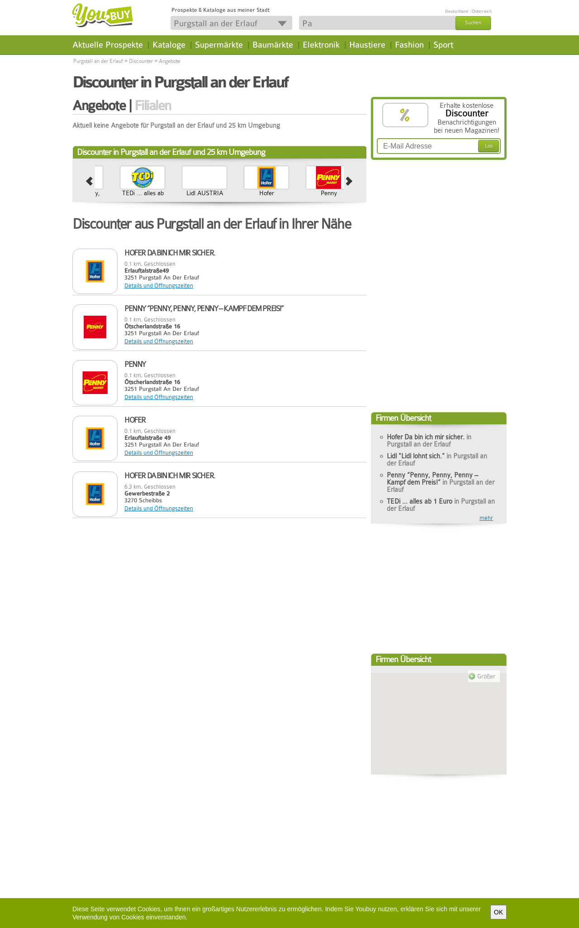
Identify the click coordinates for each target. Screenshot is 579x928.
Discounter (141, 61)
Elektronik (321, 45)
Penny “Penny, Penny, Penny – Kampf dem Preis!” (154, 203)
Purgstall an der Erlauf (98, 61)
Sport (443, 45)
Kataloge (168, 45)
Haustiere (367, 45)
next (349, 182)
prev (89, 182)
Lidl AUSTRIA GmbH (278, 196)
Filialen (152, 105)
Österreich (482, 11)
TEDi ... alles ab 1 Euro (216, 196)
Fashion (409, 45)
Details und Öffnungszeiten (158, 285)
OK (498, 912)
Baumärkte (272, 45)
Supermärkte (219, 45)
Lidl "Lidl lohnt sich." (437, 459)
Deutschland (456, 11)
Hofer (339, 193)
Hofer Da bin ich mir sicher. (429, 440)
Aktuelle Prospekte (107, 45)
